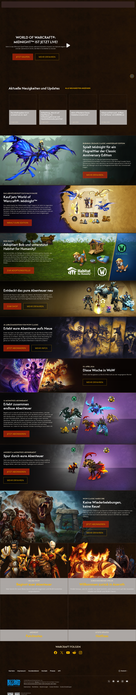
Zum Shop (12, 306)
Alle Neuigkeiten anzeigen (77, 88)
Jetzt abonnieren (16, 348)
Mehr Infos (41, 348)
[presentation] (7, 4)
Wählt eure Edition (17, 222)
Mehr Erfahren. (95, 175)
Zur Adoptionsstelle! (18, 270)
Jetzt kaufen (22, 60)
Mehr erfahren (47, 60)
